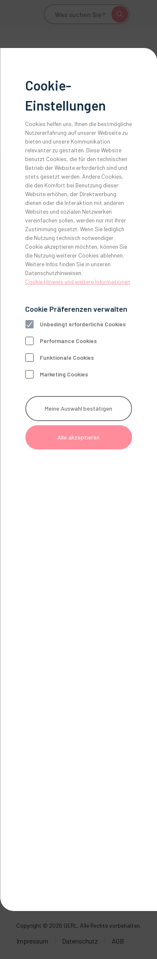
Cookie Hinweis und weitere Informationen (77, 281)
